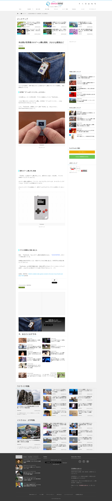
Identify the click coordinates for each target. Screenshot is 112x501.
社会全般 (29, 9)
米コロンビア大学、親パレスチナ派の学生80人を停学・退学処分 (32, 479)
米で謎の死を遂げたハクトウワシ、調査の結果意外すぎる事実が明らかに (85, 23)
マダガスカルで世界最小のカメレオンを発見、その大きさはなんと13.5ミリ (34, 354)
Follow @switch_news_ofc (58, 325)
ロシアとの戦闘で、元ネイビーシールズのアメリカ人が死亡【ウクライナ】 (85, 390)
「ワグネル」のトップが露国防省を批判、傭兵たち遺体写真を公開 (59, 397)
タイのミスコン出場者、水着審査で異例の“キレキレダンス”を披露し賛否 (85, 83)
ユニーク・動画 (65, 9)
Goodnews (74, 9)
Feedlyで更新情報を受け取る (82, 156)
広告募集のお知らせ (79, 494)
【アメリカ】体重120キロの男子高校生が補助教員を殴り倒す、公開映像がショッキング (34, 347)
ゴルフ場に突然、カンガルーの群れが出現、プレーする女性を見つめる (49, 376)
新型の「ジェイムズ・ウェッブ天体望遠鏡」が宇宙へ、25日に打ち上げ (33, 30)
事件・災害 (45, 33)
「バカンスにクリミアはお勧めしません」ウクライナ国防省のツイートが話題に (59, 390)
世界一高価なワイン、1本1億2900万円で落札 (85, 136)
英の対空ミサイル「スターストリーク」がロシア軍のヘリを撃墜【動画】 (85, 412)
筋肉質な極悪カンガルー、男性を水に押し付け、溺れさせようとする (59, 30)
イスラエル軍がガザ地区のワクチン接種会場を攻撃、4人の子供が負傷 (85, 424)
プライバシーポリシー (50, 494)
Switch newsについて (33, 494)
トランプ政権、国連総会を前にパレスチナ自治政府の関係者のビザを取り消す (31, 485)
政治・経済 (38, 9)
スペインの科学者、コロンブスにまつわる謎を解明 (31, 462)
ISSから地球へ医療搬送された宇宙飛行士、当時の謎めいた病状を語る (86, 113)
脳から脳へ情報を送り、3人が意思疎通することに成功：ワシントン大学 (58, 360)
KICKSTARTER (56, 255)
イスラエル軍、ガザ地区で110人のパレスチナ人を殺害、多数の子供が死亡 (59, 446)
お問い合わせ (59, 494)
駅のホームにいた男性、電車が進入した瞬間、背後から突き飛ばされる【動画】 (86, 125)
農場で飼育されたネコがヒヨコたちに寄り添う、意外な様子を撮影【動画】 (85, 131)
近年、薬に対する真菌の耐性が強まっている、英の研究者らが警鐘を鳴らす (85, 30)
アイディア (21, 48)
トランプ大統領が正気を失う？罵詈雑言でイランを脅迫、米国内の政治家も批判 (86, 77)
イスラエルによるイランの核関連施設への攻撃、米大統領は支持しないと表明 (59, 432)
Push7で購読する (82, 151)
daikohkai (28, 26)
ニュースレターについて (68, 494)
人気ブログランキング (73, 172)
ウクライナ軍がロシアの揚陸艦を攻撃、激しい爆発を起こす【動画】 (85, 405)
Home (20, 9)
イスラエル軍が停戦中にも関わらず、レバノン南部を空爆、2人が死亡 (85, 439)
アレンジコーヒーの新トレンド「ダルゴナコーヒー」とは (31, 468)
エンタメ (82, 9)
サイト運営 (41, 494)
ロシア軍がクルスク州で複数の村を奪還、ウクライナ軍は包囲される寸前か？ (59, 405)
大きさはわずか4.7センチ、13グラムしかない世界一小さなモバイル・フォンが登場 (34, 366)
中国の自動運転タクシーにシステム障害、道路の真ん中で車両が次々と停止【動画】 (86, 119)
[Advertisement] (42, 158)
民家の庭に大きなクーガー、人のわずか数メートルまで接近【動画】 (31, 474)
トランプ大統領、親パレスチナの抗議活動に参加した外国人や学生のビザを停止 (59, 439)
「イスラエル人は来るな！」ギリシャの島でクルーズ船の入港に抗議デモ (85, 432)
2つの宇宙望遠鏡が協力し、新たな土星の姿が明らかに (86, 89)
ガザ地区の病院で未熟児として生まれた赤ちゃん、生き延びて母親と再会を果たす (59, 424)
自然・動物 (47, 9)
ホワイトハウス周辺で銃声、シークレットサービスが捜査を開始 (86, 101)
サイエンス (56, 9)
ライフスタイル (92, 9)
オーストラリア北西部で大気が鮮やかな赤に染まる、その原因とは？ (86, 95)
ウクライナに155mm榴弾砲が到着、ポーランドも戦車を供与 (85, 397)
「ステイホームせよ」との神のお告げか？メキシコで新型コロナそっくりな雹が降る (33, 23)
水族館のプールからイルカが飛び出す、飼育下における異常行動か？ (59, 23)
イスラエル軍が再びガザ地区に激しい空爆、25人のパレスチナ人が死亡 (85, 446)
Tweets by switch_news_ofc (56, 459)
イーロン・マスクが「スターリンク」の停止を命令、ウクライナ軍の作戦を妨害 (59, 412)
